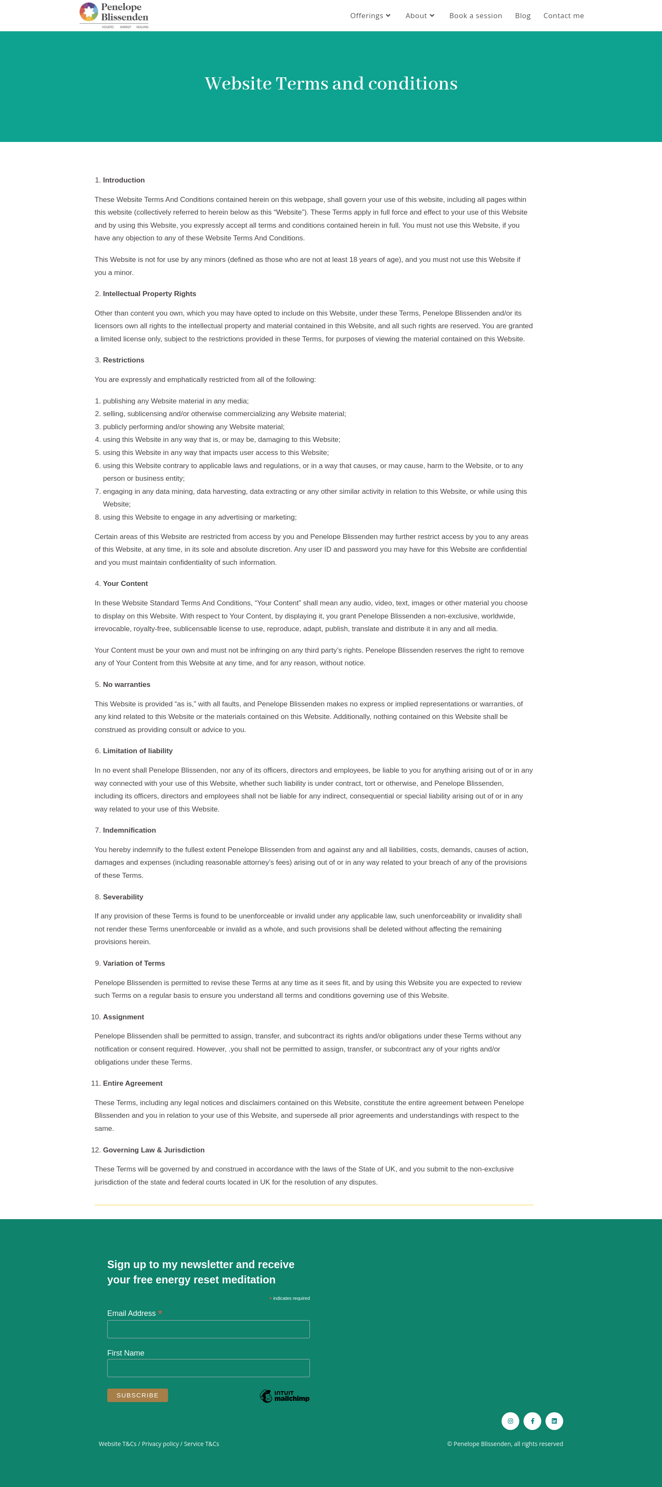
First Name (125, 1353)
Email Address (135, 1313)
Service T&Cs (201, 1444)
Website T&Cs (117, 1444)
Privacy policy (160, 1444)
